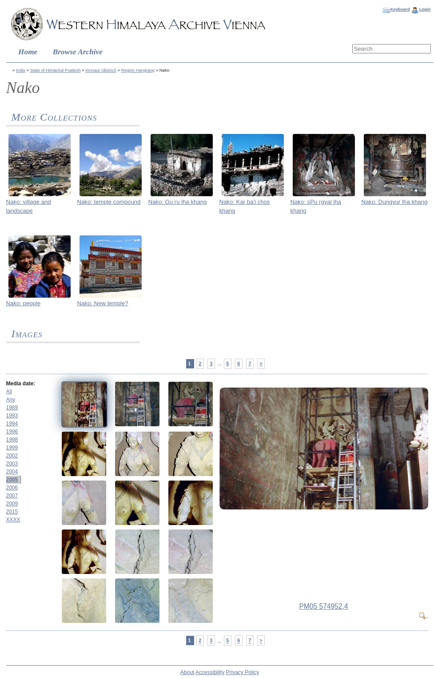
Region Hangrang (138, 70)
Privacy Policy (242, 672)
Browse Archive (78, 52)
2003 (12, 464)
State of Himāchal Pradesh (55, 70)
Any (11, 399)
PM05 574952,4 (323, 606)
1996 (12, 431)
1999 (12, 448)
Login (424, 9)
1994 (12, 423)
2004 (12, 472)
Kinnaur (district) (100, 70)
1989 (12, 407)
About (187, 672)
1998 (12, 439)
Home (27, 52)
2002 (12, 456)
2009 (12, 504)
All (9, 391)
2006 (12, 488)
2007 (12, 496)
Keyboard (400, 9)
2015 (12, 512)
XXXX (13, 520)
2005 (12, 480)
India (20, 70)
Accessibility (209, 672)
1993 (12, 415)
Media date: (21, 383)
